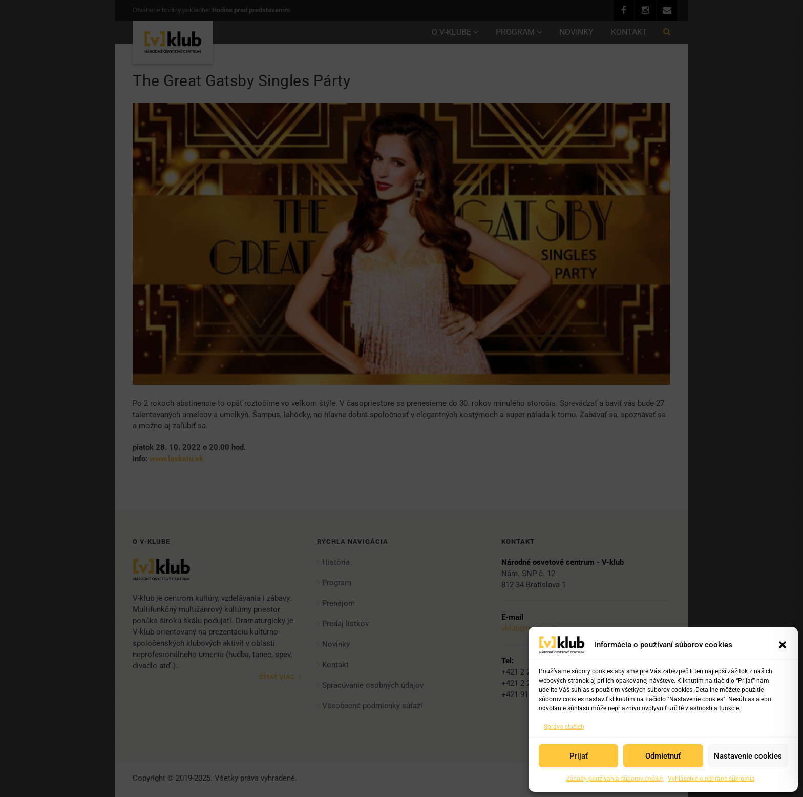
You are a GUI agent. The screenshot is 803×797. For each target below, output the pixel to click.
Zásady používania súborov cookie (614, 778)
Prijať (578, 756)
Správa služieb (564, 726)
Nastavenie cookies (748, 756)
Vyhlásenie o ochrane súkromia (711, 778)
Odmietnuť (663, 756)
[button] (782, 645)
